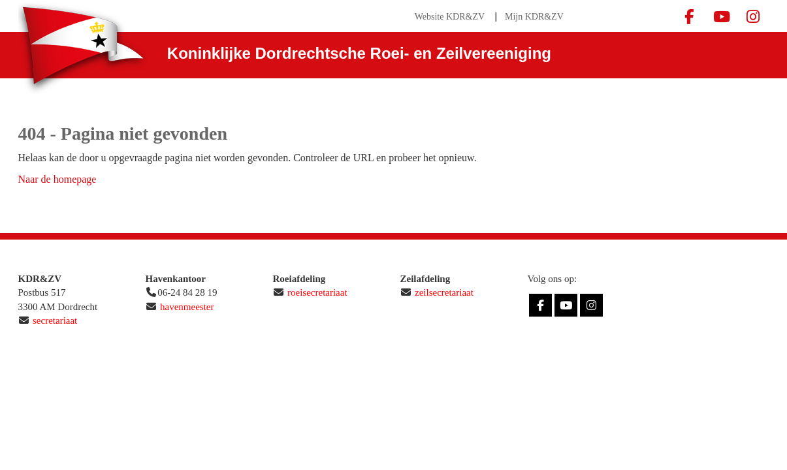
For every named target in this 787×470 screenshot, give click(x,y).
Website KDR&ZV (450, 17)
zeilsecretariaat (444, 292)
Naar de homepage (57, 179)
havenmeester (187, 307)
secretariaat (55, 320)
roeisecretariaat (317, 292)
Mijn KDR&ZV (534, 17)
